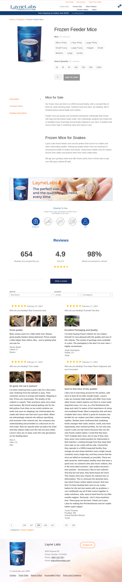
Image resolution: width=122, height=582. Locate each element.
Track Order (23, 575)
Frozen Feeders (27, 530)
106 (24, 525)
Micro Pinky (61, 42)
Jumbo (79, 53)
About (94, 10)
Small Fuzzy (61, 48)
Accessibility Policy (52, 575)
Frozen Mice (64, 6)
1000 (98, 67)
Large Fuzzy (77, 48)
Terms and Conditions (72, 575)
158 (73, 525)
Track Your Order (95, 2)
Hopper (90, 48)
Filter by (57, 292)
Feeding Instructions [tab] (18, 113)
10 (57, 67)
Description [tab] (14, 99)
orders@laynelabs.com (60, 561)
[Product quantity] (58, 77)
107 (31, 525)
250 (83, 67)
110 (52, 525)
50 (69, 67)
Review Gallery (82, 10)
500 (91, 67)
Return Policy (36, 575)
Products (20, 20)
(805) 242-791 (57, 557)
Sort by (12, 292)
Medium (59, 53)
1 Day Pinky (76, 42)
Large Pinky (91, 42)
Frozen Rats (77, 6)
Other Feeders (91, 6)
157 (66, 525)
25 (63, 67)
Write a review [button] (61, 281)
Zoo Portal (69, 2)
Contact (13, 575)
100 (76, 67)
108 (38, 525)
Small (100, 48)
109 (45, 525)
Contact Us (87, 545)
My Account (81, 2)
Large (70, 53)
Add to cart (71, 77)
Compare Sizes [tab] (16, 106)
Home (12, 20)
